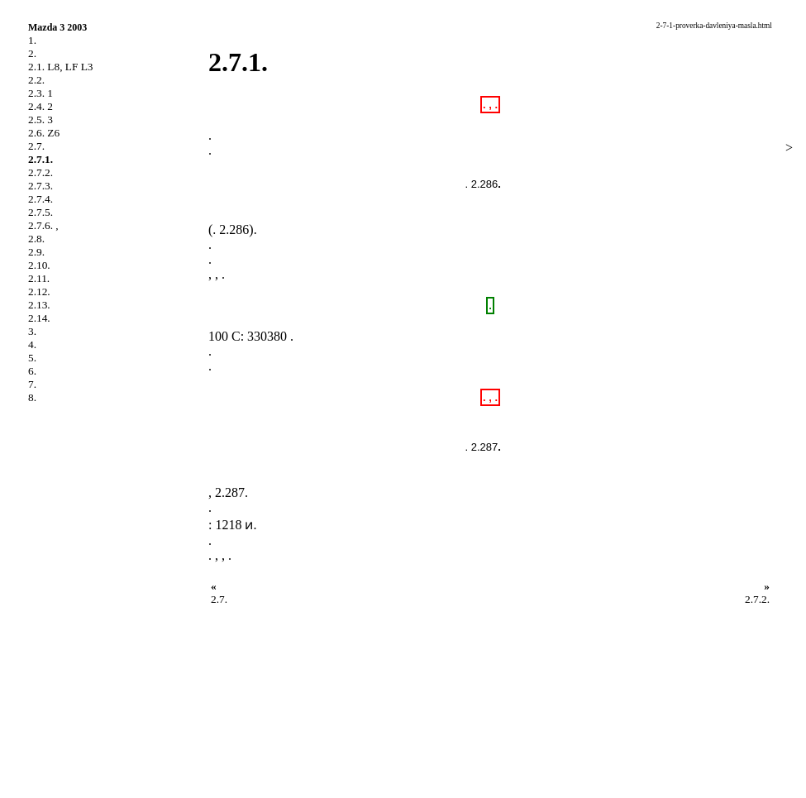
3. (32, 331)
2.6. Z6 (44, 133)
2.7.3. (40, 185)
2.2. (36, 80)
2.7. (36, 146)
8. (32, 397)
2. (32, 53)
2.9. (36, 252)
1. (32, 40)
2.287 (230, 492)
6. (32, 371)
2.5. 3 (40, 119)
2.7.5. (40, 212)
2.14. (39, 318)
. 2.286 (481, 184)
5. (32, 357)
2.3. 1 (40, 93)
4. (32, 344)
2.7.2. (40, 172)
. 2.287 (481, 447)
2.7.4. (40, 199)
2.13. (39, 305)
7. (32, 384)
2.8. (36, 238)
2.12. (39, 291)
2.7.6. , (43, 225)
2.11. (39, 278)
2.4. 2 (40, 106)
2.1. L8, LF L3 (60, 66)
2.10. (39, 265)
